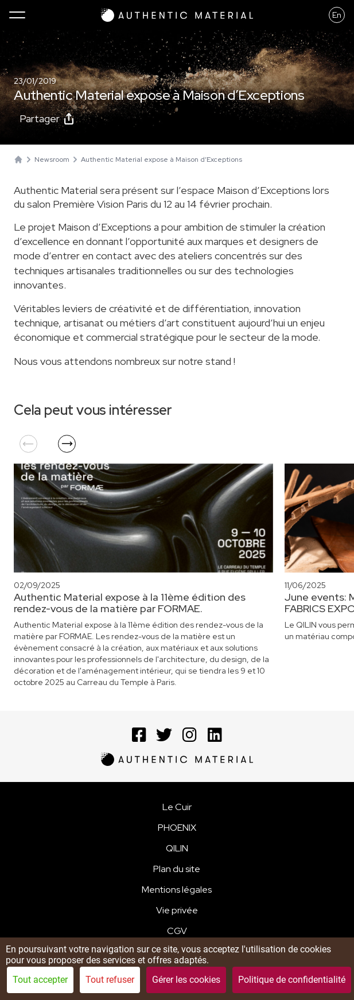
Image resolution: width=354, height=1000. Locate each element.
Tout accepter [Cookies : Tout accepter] (40, 979)
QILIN (177, 848)
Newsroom (51, 159)
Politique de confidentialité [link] (291, 979)
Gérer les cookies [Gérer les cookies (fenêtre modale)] (186, 979)
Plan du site (176, 869)
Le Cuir (177, 807)
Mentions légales (177, 890)
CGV (177, 931)
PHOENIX (177, 828)
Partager (46, 118)
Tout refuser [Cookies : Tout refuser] (109, 979)
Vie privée (177, 910)
